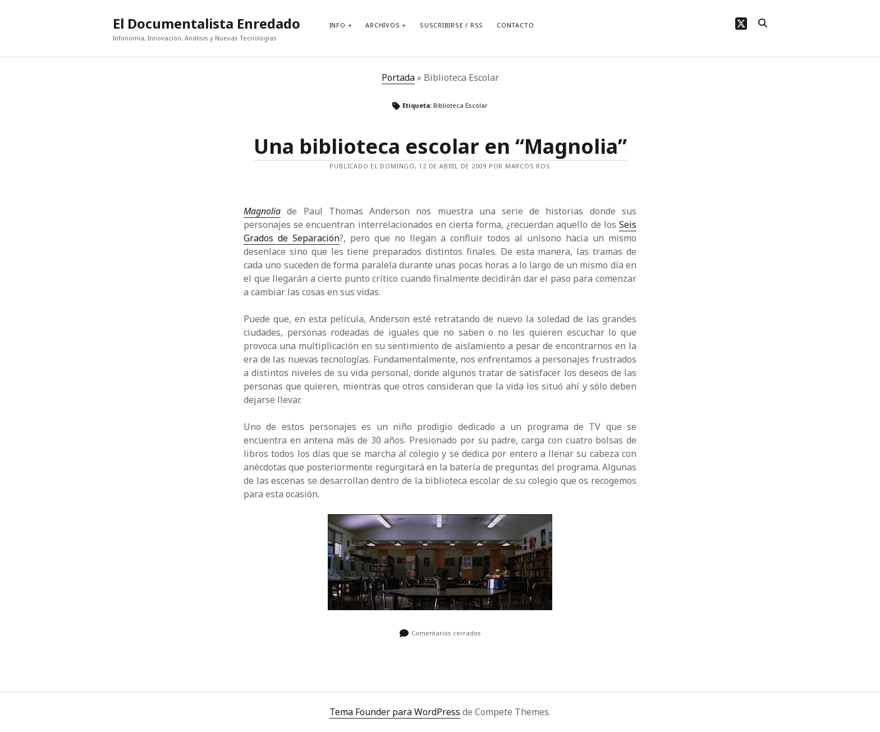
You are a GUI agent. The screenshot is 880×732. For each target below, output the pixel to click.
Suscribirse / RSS (451, 25)
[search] (763, 23)
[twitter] (741, 23)
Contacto (515, 25)
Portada (398, 77)
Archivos (382, 25)
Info (337, 25)
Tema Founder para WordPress (394, 712)
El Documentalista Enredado (206, 23)
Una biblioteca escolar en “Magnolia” (440, 146)
